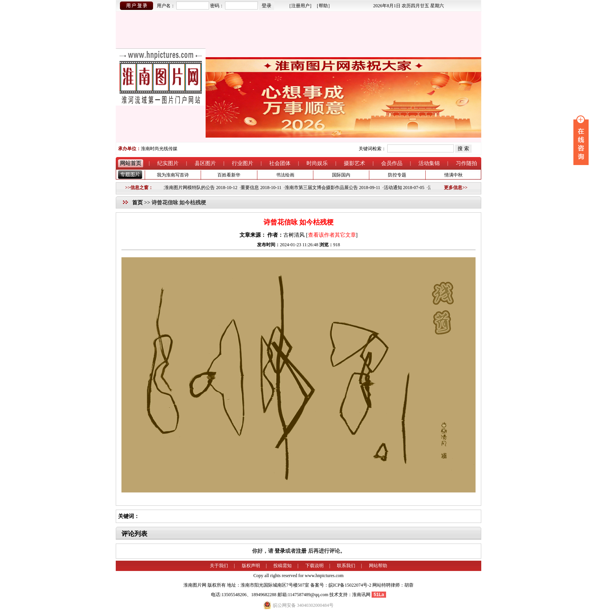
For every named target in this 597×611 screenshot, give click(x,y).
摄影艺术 (354, 163)
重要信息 (252, 187)
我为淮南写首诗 (173, 175)
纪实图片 (168, 163)
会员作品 (391, 163)
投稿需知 (282, 565)
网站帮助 (378, 565)
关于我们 (219, 565)
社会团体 (280, 163)
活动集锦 (429, 163)
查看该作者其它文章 (332, 235)
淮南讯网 (361, 594)
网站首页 (130, 163)
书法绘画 (285, 175)
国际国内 (341, 175)
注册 (301, 551)
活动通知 (395, 187)
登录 (280, 551)
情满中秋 (453, 175)
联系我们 (346, 565)
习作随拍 (466, 163)
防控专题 (397, 175)
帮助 (323, 5)
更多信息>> (456, 187)
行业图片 (242, 163)
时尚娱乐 (317, 163)
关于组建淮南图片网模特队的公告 (182, 187)
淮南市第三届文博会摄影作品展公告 (323, 187)
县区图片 (205, 163)
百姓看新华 (228, 175)
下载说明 (314, 565)
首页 (137, 202)
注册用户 (300, 5)
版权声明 (251, 565)
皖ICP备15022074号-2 (350, 585)
